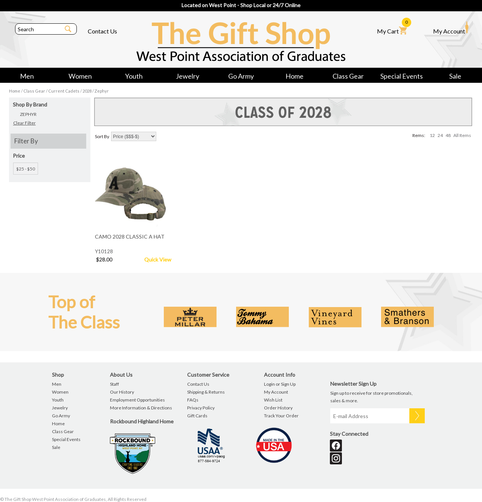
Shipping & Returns (206, 392)
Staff (114, 384)
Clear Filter (24, 123)
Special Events (401, 76)
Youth (134, 76)
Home (294, 76)
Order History (278, 408)
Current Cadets (63, 90)
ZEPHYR (28, 114)
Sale (455, 76)
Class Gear (348, 76)
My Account (450, 28)
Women (80, 76)
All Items (462, 135)
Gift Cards (197, 415)
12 (432, 135)
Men (27, 76)
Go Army (241, 76)
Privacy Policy (201, 408)
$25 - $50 (25, 169)
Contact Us (102, 31)
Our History (122, 392)
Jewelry (187, 76)
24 (440, 135)
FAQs (192, 400)
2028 (87, 90)
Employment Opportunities (137, 400)
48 (448, 135)
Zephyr (102, 90)
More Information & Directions (141, 408)
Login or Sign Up (280, 384)
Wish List (273, 400)
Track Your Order (281, 415)
